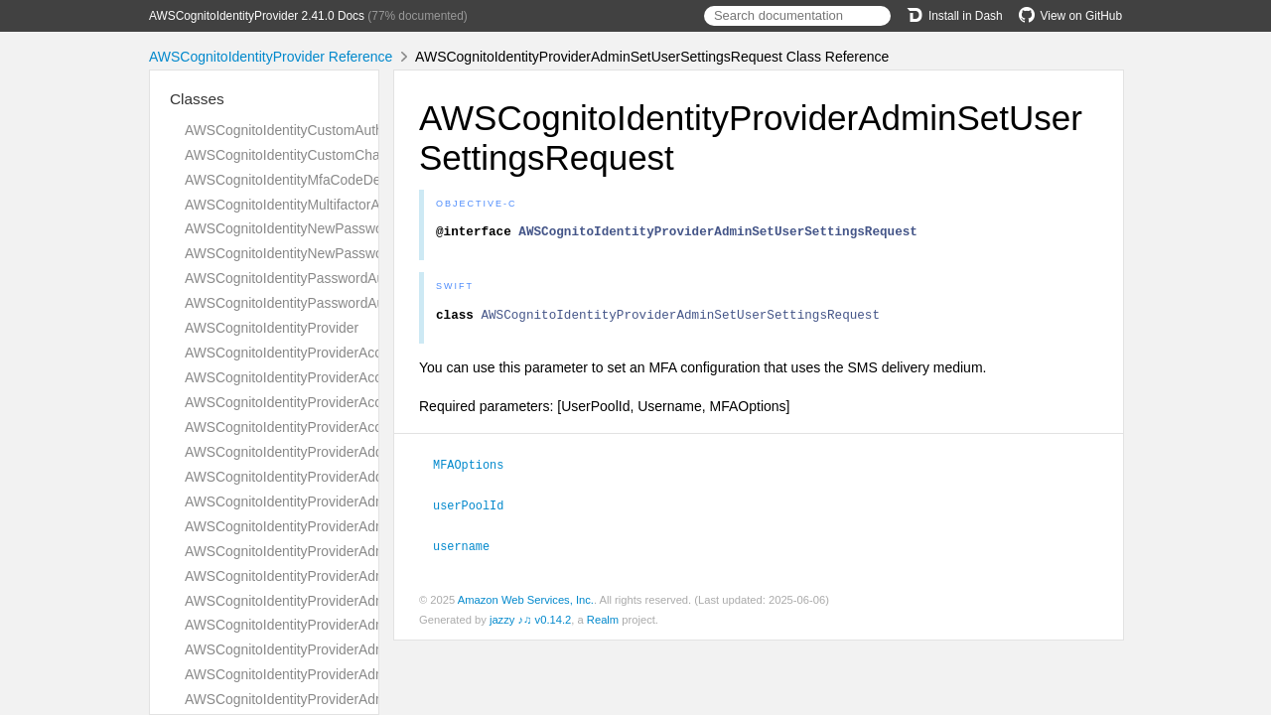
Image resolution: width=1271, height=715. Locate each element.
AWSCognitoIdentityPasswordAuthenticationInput (335, 303)
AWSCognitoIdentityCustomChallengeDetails (322, 155)
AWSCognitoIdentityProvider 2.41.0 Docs (256, 16)
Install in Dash (955, 16)
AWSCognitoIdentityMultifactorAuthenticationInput (337, 205)
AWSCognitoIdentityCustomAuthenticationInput (329, 130)
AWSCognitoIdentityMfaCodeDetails (295, 180)
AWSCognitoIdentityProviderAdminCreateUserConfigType (361, 576)
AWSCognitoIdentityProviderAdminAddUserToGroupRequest (370, 501)
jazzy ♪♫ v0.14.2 (530, 623)
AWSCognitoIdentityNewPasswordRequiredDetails (339, 228)
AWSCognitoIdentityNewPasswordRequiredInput (333, 253)
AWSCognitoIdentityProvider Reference (270, 57)
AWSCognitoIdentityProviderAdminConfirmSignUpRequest (363, 526)
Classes (197, 98)
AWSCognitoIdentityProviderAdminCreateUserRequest (352, 601)
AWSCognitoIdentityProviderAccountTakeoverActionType (358, 377)
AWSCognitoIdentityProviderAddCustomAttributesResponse (367, 477)
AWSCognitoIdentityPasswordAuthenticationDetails (341, 278)
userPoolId (476, 509)
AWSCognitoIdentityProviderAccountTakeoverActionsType (362, 402)
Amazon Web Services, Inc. (526, 603)
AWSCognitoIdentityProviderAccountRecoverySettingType (362, 352)
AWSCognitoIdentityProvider (271, 328)
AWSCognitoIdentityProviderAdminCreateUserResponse (357, 625)
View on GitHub (1070, 16)
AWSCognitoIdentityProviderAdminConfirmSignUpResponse (369, 551)
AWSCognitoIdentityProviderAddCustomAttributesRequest (362, 452)
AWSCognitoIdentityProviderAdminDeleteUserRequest (351, 699)
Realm (603, 623)
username (470, 549)
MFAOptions (476, 470)
